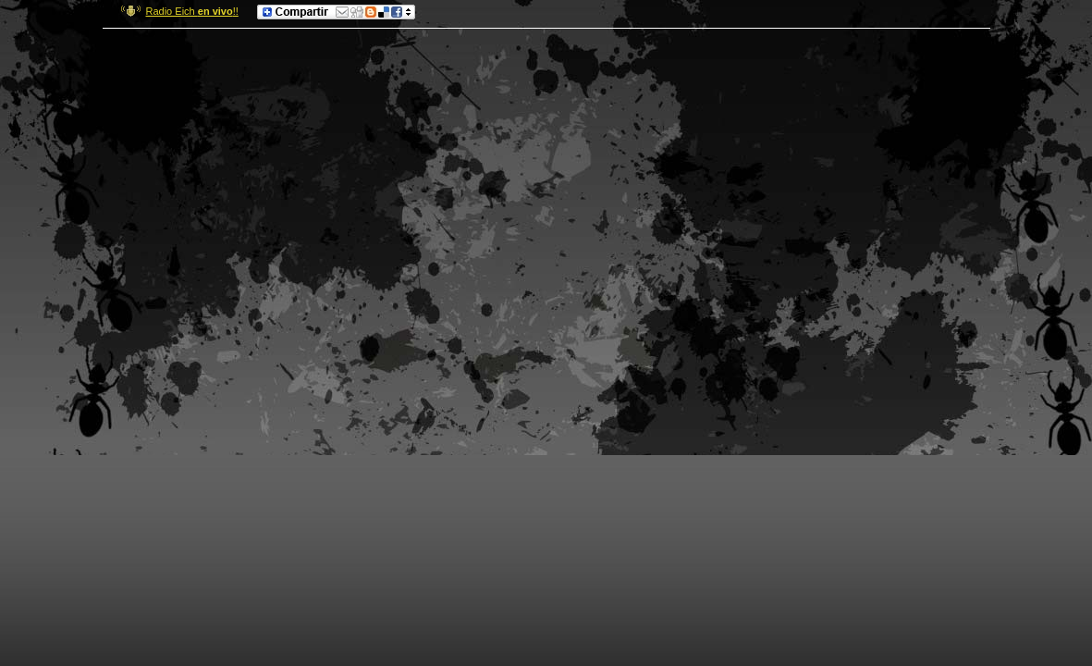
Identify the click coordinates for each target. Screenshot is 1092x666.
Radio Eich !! (192, 11)
